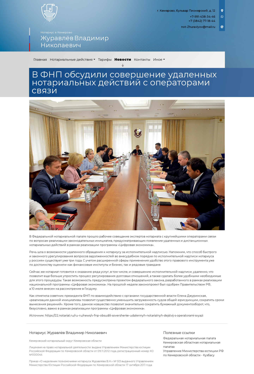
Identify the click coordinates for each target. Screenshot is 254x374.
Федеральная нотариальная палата (189, 338)
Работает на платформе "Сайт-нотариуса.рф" (197, 372)
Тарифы (105, 60)
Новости (122, 60)
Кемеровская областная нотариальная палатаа (191, 344)
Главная (40, 60)
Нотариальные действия (71, 60)
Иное (157, 60)
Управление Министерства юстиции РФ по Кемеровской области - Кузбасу (193, 353)
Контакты (142, 60)
